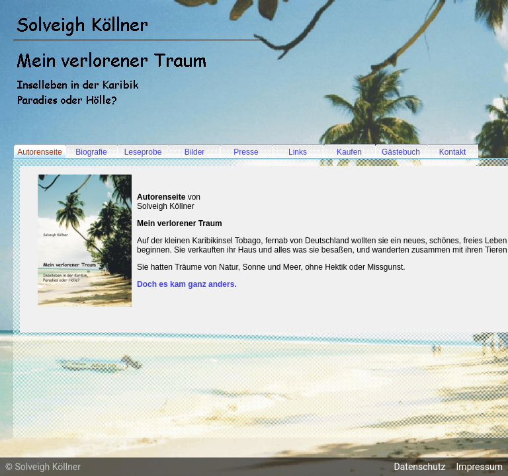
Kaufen (349, 152)
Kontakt (452, 152)
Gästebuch (401, 152)
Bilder (195, 152)
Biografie (90, 152)
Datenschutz (420, 466)
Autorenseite (39, 152)
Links (297, 152)
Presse (245, 152)
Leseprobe (143, 152)
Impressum (479, 466)
